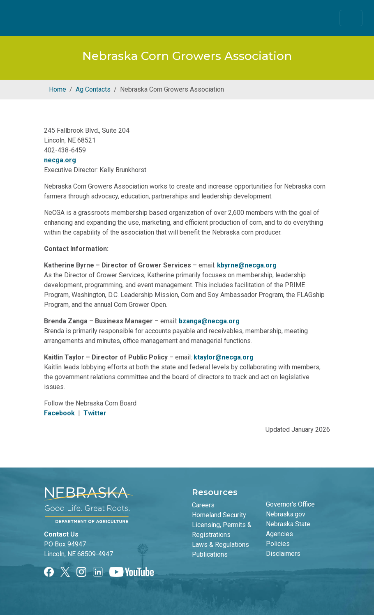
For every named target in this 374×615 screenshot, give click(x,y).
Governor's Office (290, 504)
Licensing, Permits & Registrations (222, 530)
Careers (203, 505)
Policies (278, 544)
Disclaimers (283, 553)
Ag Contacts (93, 89)
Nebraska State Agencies (288, 529)
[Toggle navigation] (350, 18)
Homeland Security (219, 515)
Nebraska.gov (285, 514)
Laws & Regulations (220, 544)
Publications (210, 554)
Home (57, 89)
